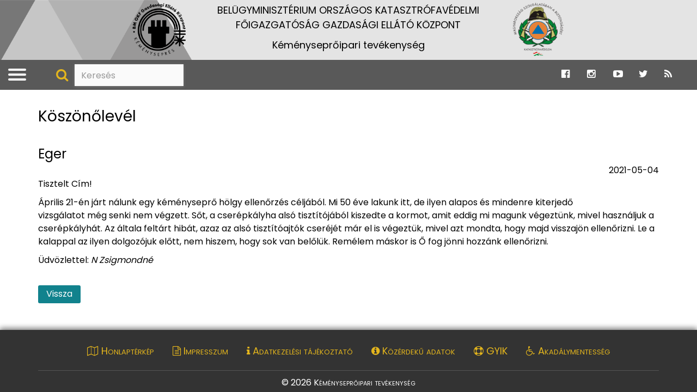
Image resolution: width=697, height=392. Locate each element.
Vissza (59, 293)
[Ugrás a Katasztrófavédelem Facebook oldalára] (565, 74)
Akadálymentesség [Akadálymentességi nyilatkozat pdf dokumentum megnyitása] (568, 351)
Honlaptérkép (120, 351)
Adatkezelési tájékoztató (300, 351)
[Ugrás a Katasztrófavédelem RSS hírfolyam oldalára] (668, 74)
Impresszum (200, 351)
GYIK (491, 351)
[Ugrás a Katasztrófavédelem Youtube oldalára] (618, 74)
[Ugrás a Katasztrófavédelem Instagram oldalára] (591, 74)
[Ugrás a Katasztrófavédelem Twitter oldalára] (643, 74)
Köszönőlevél (87, 116)
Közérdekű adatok (413, 351)
